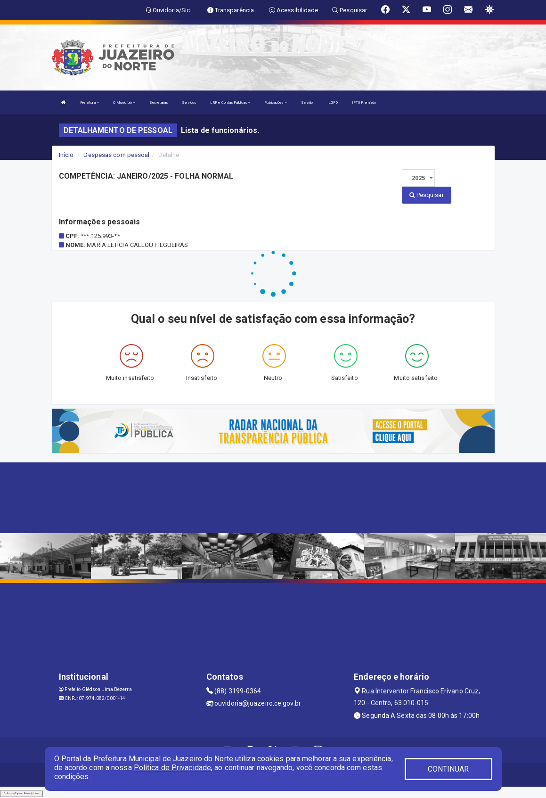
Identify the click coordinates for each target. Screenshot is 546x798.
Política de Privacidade (172, 767)
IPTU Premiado (364, 102)
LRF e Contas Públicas (230, 102)
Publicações (275, 102)
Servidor (307, 102)
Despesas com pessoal (116, 154)
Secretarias (158, 102)
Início (66, 154)
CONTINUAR (448, 769)
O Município (124, 102)
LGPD (333, 102)
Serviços (189, 102)
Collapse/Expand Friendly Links (21, 793)
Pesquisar (426, 194)
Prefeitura (89, 102)
